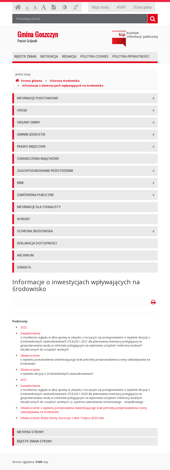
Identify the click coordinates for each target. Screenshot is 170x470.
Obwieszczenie (30, 355)
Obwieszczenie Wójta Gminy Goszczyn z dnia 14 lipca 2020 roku (62, 418)
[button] (85, 432)
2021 (23, 380)
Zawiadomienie (30, 333)
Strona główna (28, 81)
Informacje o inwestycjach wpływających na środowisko (62, 85)
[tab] (85, 432)
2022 (23, 327)
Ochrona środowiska (65, 81)
